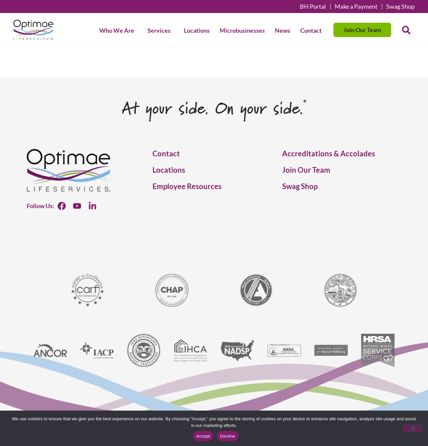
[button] (406, 30)
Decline (227, 436)
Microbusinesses (242, 30)
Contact (311, 30)
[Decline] (412, 428)
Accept (203, 436)
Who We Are (118, 30)
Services (160, 30)
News (282, 30)
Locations (197, 30)
